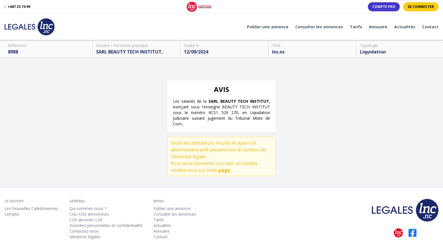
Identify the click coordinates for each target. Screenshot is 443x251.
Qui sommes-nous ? (88, 208)
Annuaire (378, 26)
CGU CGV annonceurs (89, 214)
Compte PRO (383, 6)
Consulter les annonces (319, 26)
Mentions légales (85, 236)
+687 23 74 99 (17, 7)
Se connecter (421, 6)
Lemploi (12, 214)
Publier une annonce (267, 26)
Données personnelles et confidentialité (106, 225)
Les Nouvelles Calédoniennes (31, 208)
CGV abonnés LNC (86, 219)
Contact (430, 26)
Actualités (404, 26)
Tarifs (356, 26)
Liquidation (373, 52)
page (224, 170)
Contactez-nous (84, 231)
